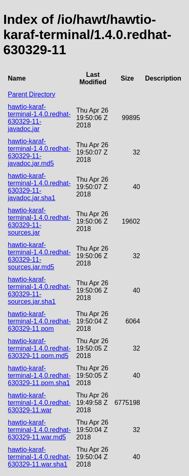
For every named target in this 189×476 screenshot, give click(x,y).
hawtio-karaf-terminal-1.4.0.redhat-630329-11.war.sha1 (39, 457)
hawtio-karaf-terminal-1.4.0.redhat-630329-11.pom (39, 321)
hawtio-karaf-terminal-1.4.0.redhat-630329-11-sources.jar (39, 221)
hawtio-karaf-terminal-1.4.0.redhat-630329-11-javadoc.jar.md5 (39, 152)
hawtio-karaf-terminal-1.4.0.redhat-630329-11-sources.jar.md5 (39, 255)
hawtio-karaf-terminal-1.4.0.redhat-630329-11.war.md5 (39, 430)
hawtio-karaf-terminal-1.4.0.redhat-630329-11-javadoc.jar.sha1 (39, 186)
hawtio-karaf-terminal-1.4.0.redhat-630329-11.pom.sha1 (39, 375)
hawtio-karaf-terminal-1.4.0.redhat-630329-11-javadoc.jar (39, 117)
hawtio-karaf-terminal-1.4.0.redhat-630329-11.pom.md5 (39, 348)
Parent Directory (31, 94)
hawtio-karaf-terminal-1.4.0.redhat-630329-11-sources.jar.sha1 (39, 290)
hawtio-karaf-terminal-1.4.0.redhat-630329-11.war (39, 403)
